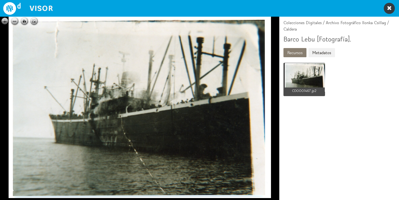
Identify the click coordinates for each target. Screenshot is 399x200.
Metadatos (321, 52)
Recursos (295, 52)
